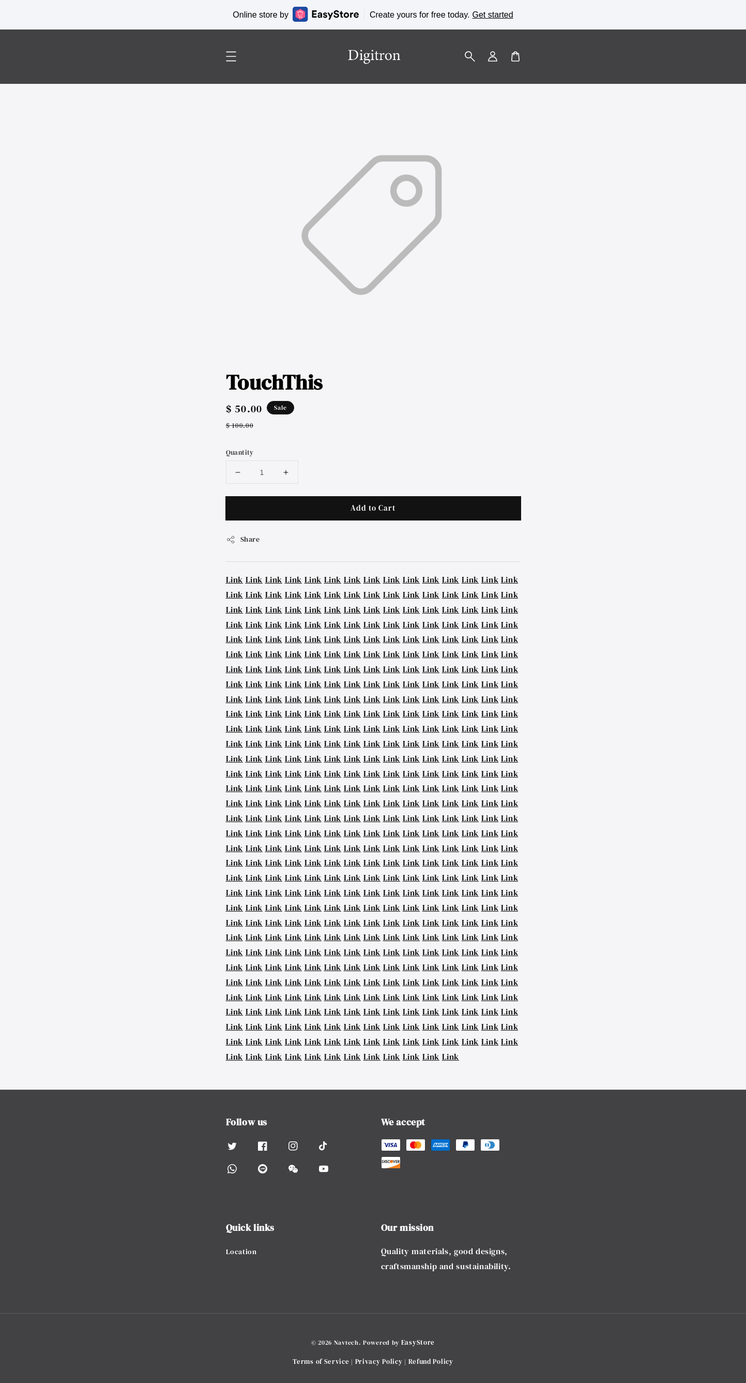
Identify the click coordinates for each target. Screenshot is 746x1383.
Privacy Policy (379, 1361)
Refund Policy (430, 1361)
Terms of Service (321, 1361)
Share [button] (243, 539)
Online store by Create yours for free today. (373, 14)
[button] (470, 56)
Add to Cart (373, 507)
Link (234, 579)
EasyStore (418, 1342)
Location (241, 1252)
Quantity (240, 452)
